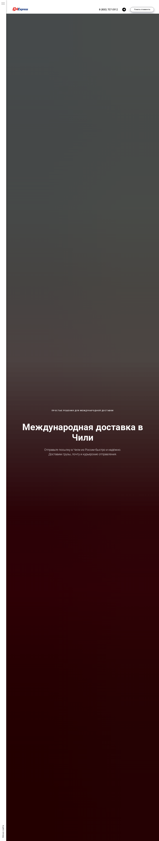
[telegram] (124, 9)
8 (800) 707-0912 (108, 9)
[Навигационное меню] (3, 3)
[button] (142, 9)
